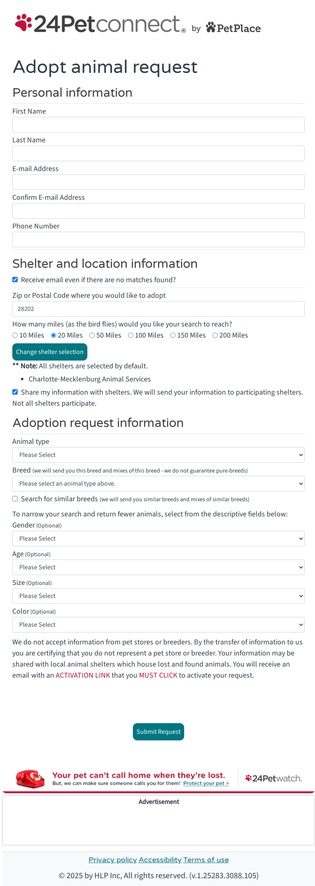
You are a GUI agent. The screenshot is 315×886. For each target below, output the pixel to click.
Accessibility (160, 859)
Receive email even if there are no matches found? (98, 280)
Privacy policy (113, 859)
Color (20, 611)
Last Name (29, 140)
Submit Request (158, 731)
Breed (130, 470)
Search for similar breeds (135, 499)
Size (18, 583)
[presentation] (159, 701)
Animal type (30, 441)
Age (18, 554)
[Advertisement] (158, 825)
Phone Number (35, 226)
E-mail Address (35, 169)
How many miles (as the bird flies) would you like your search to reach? (122, 324)
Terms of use (206, 859)
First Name (29, 111)
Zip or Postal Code (40, 295)
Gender (23, 525)
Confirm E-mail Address (48, 197)
